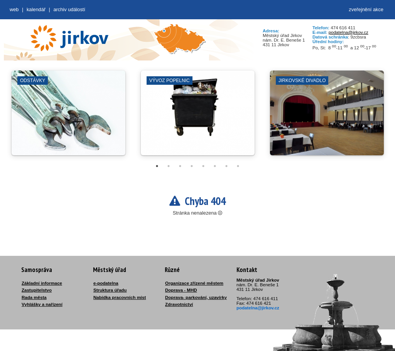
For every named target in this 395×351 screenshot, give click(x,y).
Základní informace (42, 283)
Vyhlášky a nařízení (42, 304)
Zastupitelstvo (37, 290)
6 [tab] (215, 166)
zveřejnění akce (366, 9)
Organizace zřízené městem (194, 283)
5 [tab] (203, 166)
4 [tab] (192, 166)
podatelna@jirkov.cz (348, 32)
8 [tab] (238, 166)
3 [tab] (180, 166)
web (14, 9)
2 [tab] (168, 166)
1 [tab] (157, 166)
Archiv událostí (69, 9)
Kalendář (36, 9)
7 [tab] (226, 166)
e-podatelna (105, 283)
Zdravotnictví (179, 304)
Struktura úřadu (110, 290)
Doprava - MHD (181, 290)
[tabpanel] (68, 117)
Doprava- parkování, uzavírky (196, 297)
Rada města (34, 297)
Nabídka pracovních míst (119, 297)
